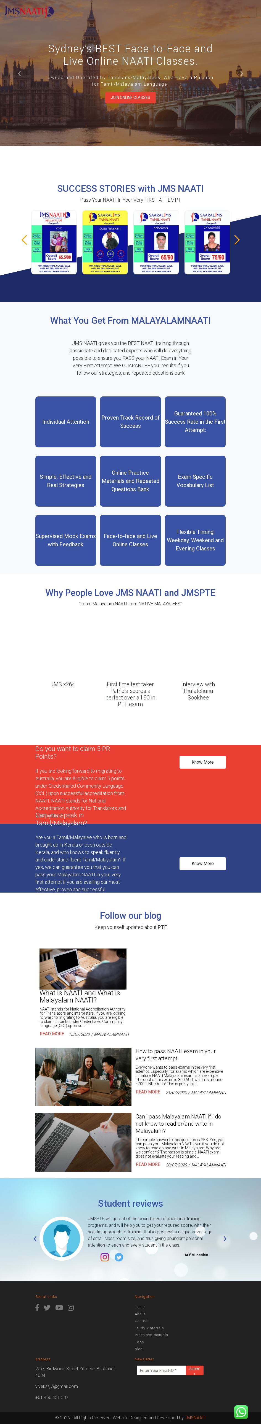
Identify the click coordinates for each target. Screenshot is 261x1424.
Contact (142, 1321)
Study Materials (149, 1328)
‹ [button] (19, 73)
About (140, 1314)
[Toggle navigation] (249, 12)
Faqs (139, 1342)
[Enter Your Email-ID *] (161, 1370)
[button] (234, 240)
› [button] (241, 73)
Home (140, 1307)
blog (139, 1349)
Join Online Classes (130, 97)
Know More (203, 762)
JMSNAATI (195, 1417)
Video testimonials (151, 1335)
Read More (52, 1034)
